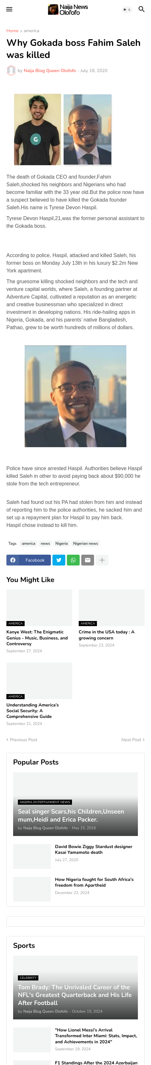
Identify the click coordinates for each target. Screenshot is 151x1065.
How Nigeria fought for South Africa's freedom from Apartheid (94, 882)
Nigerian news (85, 543)
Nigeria (61, 543)
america (31, 31)
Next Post (131, 740)
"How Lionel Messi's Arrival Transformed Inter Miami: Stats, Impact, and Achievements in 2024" (96, 1036)
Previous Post (23, 740)
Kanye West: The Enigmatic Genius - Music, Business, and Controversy (37, 638)
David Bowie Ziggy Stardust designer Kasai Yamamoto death (93, 849)
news (45, 543)
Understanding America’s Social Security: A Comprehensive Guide (32, 711)
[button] (9, 9)
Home (12, 31)
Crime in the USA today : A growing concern (106, 635)
